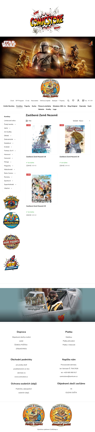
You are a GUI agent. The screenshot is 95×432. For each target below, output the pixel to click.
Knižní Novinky (9, 106)
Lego (54, 109)
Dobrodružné (8, 139)
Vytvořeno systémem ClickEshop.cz (47, 429)
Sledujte (54, 101)
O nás (27, 101)
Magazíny (7, 166)
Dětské (6, 136)
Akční (6, 128)
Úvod (12, 101)
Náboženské (8, 169)
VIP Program (20, 101)
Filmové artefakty (44, 106)
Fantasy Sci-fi (8, 151)
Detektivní (7, 143)
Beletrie (41, 109)
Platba (68, 331)
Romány (7, 177)
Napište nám (69, 359)
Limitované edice (10, 121)
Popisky (62, 101)
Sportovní (7, 181)
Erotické (6, 147)
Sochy (34, 106)
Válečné (7, 188)
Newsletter (34, 101)
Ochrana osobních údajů (24, 383)
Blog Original (72, 106)
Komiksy (19, 106)
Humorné (7, 158)
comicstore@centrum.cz (68, 376)
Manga (6, 162)
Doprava (21, 331)
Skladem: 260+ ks (59, 106)
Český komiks (8, 124)
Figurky (27, 106)
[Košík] (84, 100)
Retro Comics (8, 173)
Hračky (48, 109)
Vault (89, 106)
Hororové (7, 154)
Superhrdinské (9, 184)
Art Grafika (8, 132)
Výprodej (82, 106)
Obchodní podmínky (21, 359)
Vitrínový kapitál (45, 101)
